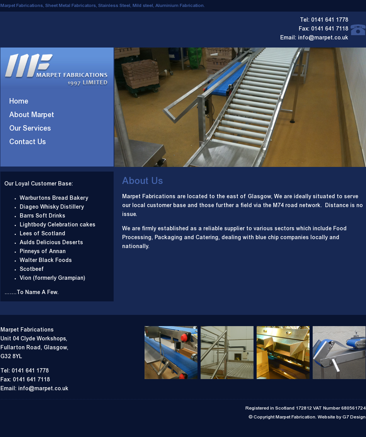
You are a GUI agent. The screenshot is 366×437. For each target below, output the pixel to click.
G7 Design (354, 417)
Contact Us (27, 142)
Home (18, 102)
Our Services (30, 129)
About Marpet (31, 115)
